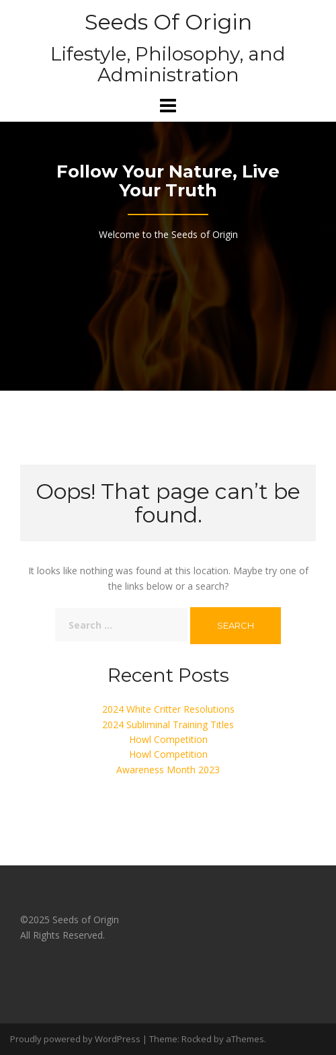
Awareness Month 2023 (168, 769)
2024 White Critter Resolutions (168, 709)
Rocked (196, 1039)
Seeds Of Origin (168, 22)
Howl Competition (168, 739)
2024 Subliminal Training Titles (168, 724)
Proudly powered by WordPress (75, 1039)
